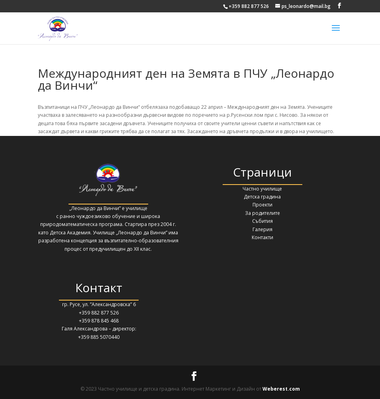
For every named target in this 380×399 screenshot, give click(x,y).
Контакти (262, 237)
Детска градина (262, 196)
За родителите (262, 213)
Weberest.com (281, 388)
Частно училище (262, 188)
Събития (262, 221)
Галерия (262, 229)
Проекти (262, 204)
